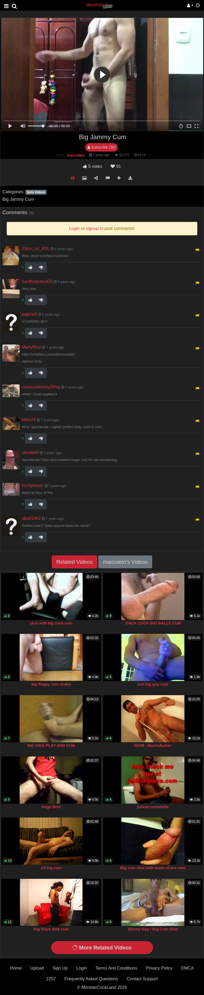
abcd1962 (31, 518)
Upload (37, 968)
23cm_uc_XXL (35, 248)
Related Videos (74, 562)
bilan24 (29, 419)
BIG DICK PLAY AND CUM (51, 745)
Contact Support (142, 979)
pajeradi (29, 314)
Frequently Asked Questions (91, 979)
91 (116, 166)
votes (92, 166)
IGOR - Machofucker (152, 745)
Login (81, 968)
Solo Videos (36, 192)
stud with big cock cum (51, 623)
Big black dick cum (51, 929)
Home (16, 968)
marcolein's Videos (125, 562)
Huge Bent (51, 807)
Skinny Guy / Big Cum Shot (153, 929)
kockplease (32, 485)
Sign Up (60, 968)
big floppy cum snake (51, 684)
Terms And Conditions (116, 968)
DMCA (187, 968)
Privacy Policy (159, 968)
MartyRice (31, 347)
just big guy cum (152, 684)
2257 (51, 979)
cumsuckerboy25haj (41, 387)
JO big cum (51, 868)
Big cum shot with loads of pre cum (152, 868)
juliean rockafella (153, 807)
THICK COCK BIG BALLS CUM (153, 623)
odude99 (30, 452)
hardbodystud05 (37, 281)
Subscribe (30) (102, 147)
